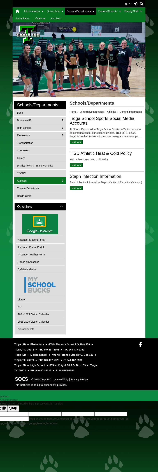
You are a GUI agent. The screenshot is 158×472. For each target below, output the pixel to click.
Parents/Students (107, 11)
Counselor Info (26, 329)
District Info (53, 11)
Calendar (40, 18)
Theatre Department (28, 188)
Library (22, 157)
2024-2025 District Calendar (33, 314)
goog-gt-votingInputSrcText (112, 418)
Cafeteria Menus (27, 269)
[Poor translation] (13, 408)
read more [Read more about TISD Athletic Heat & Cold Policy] (76, 165)
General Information (131, 111)
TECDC (22, 173)
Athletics (111, 111)
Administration (32, 11)
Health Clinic (24, 195)
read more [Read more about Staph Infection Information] (76, 188)
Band (22, 112)
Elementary (23, 135)
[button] (42, 11)
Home (73, 111)
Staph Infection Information (95, 176)
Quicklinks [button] (28, 206)
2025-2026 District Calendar (33, 321)
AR (19, 306)
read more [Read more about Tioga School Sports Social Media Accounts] (76, 142)
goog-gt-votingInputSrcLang (46, 418)
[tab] (40, 206)
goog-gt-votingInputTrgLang (79, 418)
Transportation (25, 142)
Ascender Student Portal (31, 239)
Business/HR (24, 120)
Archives (56, 18)
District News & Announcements (35, 165)
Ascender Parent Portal (31, 247)
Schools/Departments (79, 11)
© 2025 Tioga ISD (41, 379)
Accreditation (22, 18)
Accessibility (61, 379)
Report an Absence (28, 261)
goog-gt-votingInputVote (43, 423)
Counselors (23, 150)
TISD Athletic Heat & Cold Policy (101, 153)
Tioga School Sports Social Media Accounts (102, 120)
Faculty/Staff (131, 11)
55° (128, 3)
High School (24, 127)
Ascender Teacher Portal (31, 254)
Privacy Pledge (79, 379)
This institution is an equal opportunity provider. (40, 384)
